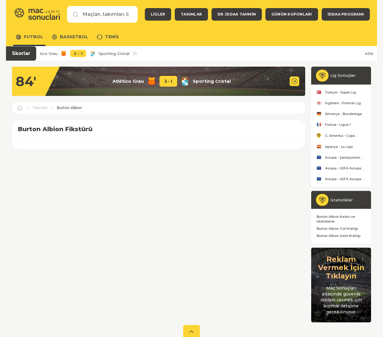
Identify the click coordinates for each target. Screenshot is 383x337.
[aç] (191, 331)
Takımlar (191, 14)
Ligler (158, 14)
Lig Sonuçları (342, 75)
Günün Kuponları (291, 14)
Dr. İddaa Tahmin (237, 14)
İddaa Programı (346, 14)
